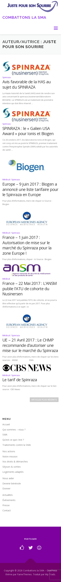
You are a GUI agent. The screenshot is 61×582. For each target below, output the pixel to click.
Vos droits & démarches (15, 461)
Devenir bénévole (11, 483)
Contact (6, 510)
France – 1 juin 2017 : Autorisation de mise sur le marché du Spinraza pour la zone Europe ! (26, 245)
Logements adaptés (13, 471)
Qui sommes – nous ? (13, 429)
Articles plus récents (44, 399)
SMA (4, 434)
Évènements (8, 500)
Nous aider (8, 478)
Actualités (7, 494)
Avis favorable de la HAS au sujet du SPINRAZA (26, 84)
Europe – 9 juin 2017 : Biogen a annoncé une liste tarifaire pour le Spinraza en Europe (30, 189)
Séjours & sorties (11, 466)
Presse (6, 505)
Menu (55, 28)
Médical (6, 179)
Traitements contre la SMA (16, 444)
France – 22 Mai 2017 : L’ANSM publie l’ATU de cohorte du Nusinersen (29, 288)
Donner (6, 488)
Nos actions (8, 451)
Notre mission (9, 456)
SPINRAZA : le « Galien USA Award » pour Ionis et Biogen (28, 131)
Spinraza (6, 77)
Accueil (6, 424)
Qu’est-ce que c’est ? (13, 439)
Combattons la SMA (24, 17)
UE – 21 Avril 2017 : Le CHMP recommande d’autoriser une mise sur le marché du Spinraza (30, 345)
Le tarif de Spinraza (19, 379)
